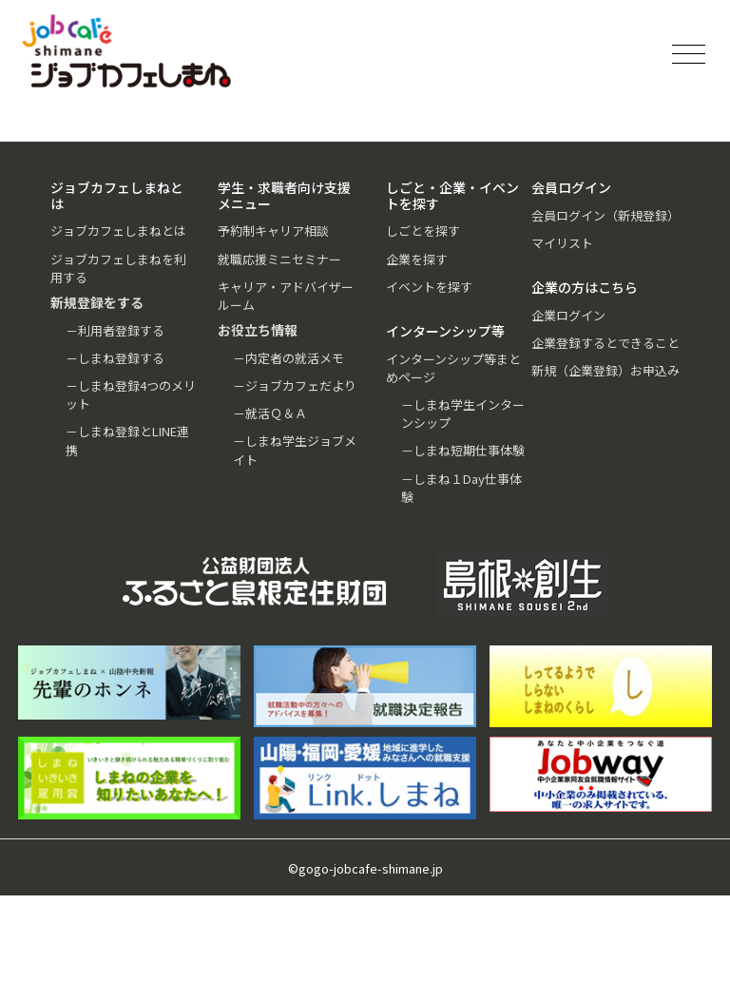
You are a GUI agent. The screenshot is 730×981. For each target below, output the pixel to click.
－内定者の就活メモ (288, 358)
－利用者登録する (115, 330)
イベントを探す (429, 287)
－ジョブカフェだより (294, 385)
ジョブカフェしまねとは (118, 230)
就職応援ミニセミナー (279, 259)
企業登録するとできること (605, 343)
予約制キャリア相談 (273, 230)
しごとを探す (423, 230)
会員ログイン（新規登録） (605, 215)
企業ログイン (568, 315)
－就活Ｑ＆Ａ (270, 413)
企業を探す (417, 259)
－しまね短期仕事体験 (463, 450)
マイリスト (562, 243)
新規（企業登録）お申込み (605, 370)
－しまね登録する (115, 358)
